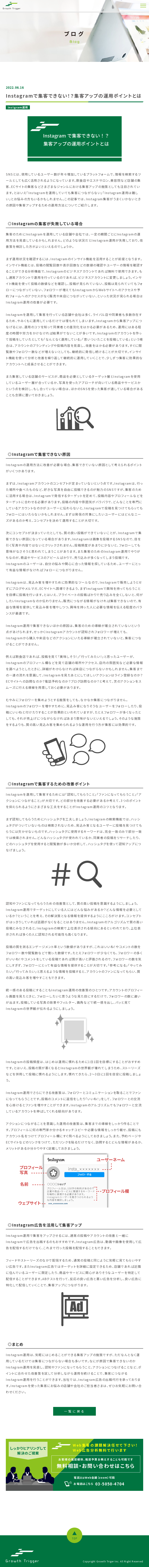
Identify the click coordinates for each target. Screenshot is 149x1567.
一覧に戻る (74, 1411)
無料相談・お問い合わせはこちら (96, 1465)
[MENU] (143, 5)
